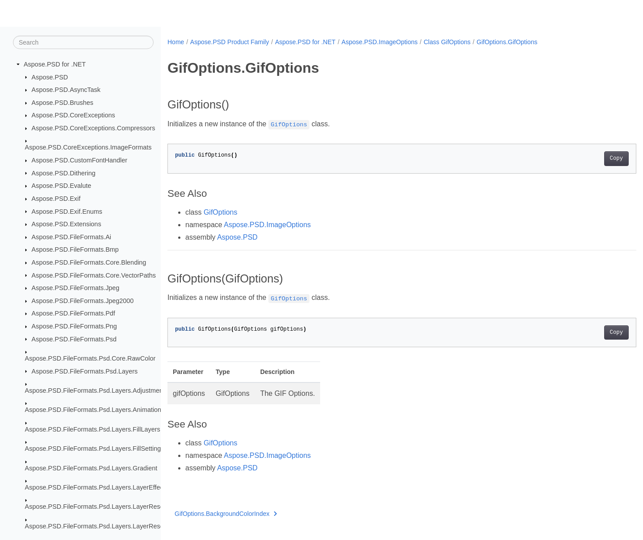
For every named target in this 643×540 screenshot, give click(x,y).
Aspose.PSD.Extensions (66, 224)
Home (175, 42)
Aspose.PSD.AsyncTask (66, 89)
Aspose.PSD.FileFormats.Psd (74, 338)
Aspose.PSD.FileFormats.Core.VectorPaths (94, 274)
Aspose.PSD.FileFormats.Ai (71, 237)
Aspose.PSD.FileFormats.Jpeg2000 (83, 300)
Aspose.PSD (50, 76)
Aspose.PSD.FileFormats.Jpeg (76, 287)
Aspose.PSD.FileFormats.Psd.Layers (85, 370)
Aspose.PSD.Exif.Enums (67, 211)
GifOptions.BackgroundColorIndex (226, 513)
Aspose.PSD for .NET (55, 64)
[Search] (83, 42)
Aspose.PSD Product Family (229, 42)
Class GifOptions (447, 42)
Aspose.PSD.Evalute (62, 185)
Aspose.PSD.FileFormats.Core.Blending (89, 262)
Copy (583, 158)
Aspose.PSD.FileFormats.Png (74, 326)
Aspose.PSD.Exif (56, 198)
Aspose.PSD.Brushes (62, 102)
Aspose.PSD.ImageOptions (380, 42)
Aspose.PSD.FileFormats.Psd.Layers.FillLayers (92, 429)
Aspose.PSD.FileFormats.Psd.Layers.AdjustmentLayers (104, 390)
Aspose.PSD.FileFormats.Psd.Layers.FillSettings (94, 448)
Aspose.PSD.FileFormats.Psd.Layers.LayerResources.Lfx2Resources (124, 526)
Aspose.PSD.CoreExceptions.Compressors (93, 128)
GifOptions (221, 212)
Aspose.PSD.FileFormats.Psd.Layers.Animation (93, 409)
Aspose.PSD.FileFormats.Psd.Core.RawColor (90, 358)
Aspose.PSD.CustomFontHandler (79, 160)
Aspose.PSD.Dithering (64, 172)
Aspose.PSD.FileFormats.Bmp (75, 249)
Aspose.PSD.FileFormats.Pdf (73, 313)
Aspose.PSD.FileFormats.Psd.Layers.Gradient (91, 467)
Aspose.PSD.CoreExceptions (73, 115)
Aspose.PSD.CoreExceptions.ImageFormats (88, 147)
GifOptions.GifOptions (506, 42)
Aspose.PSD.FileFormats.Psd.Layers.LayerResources (102, 506)
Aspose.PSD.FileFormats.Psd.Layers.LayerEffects (96, 487)
